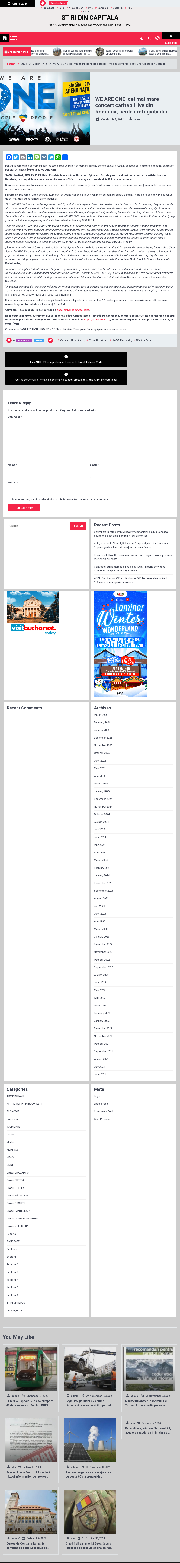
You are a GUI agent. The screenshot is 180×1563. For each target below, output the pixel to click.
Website (13, 464)
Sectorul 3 (12, 1254)
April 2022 (99, 979)
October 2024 (102, 796)
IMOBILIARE (13, 1108)
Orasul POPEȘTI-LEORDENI (22, 1200)
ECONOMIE (13, 1093)
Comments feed (103, 1093)
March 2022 (101, 987)
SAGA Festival (121, 336)
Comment (15, 399)
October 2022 (102, 941)
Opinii (10, 1147)
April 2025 (99, 758)
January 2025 (102, 773)
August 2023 (101, 880)
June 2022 (100, 964)
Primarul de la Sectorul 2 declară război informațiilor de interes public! (28, 1458)
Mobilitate (12, 1131)
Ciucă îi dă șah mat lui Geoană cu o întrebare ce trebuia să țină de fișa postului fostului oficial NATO (88, 1530)
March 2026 (101, 696)
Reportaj (11, 1215)
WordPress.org (102, 1101)
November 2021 (103, 1018)
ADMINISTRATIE (16, 1078)
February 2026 (102, 704)
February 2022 (102, 995)
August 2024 (101, 803)
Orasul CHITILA (15, 1169)
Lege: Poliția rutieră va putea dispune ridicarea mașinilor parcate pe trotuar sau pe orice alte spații (89, 1387)
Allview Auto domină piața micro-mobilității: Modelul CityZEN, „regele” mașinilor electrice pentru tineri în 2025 (52, 48)
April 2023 (99, 903)
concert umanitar (71, 336)
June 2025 (100, 742)
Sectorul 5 (12, 1269)
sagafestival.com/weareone (73, 305)
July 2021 (99, 1048)
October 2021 (102, 1025)
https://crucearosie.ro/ (97, 315)
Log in (97, 1078)
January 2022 (102, 1002)
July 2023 (99, 888)
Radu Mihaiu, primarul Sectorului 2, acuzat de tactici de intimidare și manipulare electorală (148, 1415)
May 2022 (99, 972)
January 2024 (102, 857)
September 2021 (103, 1033)
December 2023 (103, 865)
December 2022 (103, 926)
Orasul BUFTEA (15, 1162)
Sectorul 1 (12, 1238)
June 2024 (100, 819)
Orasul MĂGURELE (17, 1177)
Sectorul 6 (12, 1277)
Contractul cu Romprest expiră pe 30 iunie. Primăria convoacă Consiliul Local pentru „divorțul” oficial (129, 550)
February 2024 (102, 849)
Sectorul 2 (12, 1246)
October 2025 (102, 735)
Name (12, 447)
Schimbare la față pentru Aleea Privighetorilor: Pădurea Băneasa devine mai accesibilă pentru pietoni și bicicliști (95, 48)
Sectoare (12, 1231)
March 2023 (101, 911)
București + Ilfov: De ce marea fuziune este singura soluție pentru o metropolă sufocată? (133, 539)
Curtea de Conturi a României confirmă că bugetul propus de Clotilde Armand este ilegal (26, 1530)
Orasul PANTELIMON (18, 1193)
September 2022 (103, 949)
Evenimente (24, 336)
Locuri (10, 1116)
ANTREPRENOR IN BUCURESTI (24, 1085)
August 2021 (101, 1041)
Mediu (10, 1124)
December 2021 (103, 1010)
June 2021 (100, 1056)
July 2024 (99, 811)
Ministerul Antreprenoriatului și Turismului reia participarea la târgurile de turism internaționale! (147, 1387)
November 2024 (103, 788)
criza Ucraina (97, 336)
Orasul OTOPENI (16, 1185)
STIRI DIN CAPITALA (90, 17)
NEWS (39, 336)
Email (94, 447)
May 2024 (99, 826)
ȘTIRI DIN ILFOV (16, 1284)
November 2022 (103, 934)
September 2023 (103, 872)
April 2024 (99, 834)
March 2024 (101, 842)
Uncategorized (15, 1292)
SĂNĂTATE (13, 1223)
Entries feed (101, 1085)
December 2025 (103, 719)
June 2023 (100, 895)
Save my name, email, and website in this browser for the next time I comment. (60, 481)
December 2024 (103, 781)
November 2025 (103, 727)
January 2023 (102, 918)
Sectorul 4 (12, 1261)
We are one (143, 336)
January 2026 (102, 712)
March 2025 (101, 765)
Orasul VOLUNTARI (17, 1208)
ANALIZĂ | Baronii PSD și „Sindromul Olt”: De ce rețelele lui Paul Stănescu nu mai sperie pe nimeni (130, 562)
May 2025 (99, 750)
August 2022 (101, 956)
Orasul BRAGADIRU (18, 1154)
